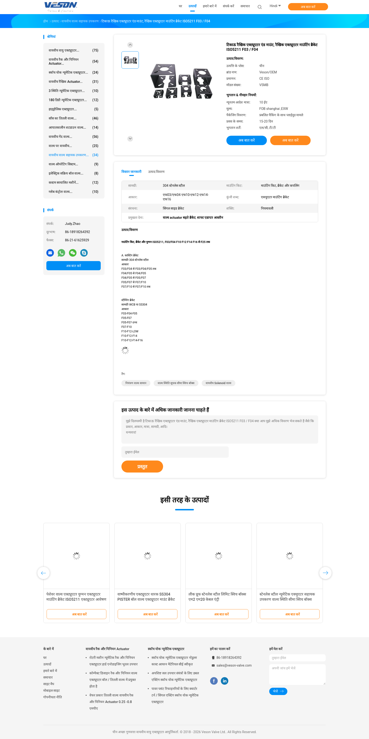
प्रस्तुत (142, 466)
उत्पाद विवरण (156, 172)
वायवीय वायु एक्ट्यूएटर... (73, 50)
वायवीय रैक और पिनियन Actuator (107, 649)
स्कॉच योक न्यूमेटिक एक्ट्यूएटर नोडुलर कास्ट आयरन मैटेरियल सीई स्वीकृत (174, 661)
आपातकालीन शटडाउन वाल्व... (73, 127)
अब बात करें (308, 7)
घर (45, 658)
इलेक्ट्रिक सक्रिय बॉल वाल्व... (73, 173)
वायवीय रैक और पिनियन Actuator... (73, 61)
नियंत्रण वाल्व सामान (135, 383)
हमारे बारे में (50, 671)
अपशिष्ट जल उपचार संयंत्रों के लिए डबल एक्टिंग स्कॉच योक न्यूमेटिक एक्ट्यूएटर (175, 676)
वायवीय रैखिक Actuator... (73, 81)
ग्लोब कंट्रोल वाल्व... (73, 191)
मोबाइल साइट (51, 690)
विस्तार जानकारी (131, 172)
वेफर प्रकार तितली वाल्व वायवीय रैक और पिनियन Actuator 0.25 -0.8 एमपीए (111, 701)
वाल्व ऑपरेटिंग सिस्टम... (73, 164)
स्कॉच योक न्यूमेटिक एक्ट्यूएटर (166, 649)
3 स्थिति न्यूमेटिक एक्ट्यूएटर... (73, 90)
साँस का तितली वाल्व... (73, 118)
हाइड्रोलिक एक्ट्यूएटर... (73, 109)
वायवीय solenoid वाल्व (218, 383)
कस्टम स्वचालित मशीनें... (73, 182)
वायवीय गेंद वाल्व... (73, 136)
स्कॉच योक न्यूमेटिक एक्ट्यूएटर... (73, 72)
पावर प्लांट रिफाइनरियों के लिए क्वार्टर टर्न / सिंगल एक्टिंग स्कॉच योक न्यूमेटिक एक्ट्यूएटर (175, 695)
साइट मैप (48, 684)
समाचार (48, 677)
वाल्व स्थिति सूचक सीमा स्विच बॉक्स (176, 383)
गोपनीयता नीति (52, 697)
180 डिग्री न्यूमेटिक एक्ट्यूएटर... (73, 100)
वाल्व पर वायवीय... (73, 145)
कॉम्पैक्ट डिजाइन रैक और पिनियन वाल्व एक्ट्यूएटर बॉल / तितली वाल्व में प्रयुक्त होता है (113, 679)
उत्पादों (47, 664)
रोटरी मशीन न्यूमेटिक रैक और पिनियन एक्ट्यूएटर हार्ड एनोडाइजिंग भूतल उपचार (113, 661)
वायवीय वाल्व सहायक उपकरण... (73, 155)
